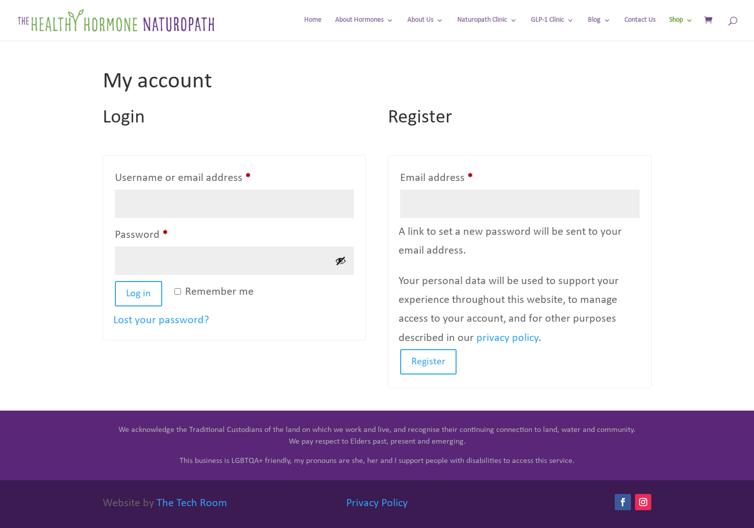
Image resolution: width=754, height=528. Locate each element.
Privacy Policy (377, 503)
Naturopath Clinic (482, 20)
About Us (420, 20)
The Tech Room (192, 503)
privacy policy (507, 338)
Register (428, 362)
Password (162, 232)
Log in (138, 294)
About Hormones (359, 20)
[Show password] (340, 260)
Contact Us (639, 20)
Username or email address (203, 175)
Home (312, 20)
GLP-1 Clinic (547, 20)
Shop (676, 20)
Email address (457, 175)
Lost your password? (161, 320)
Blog (594, 20)
